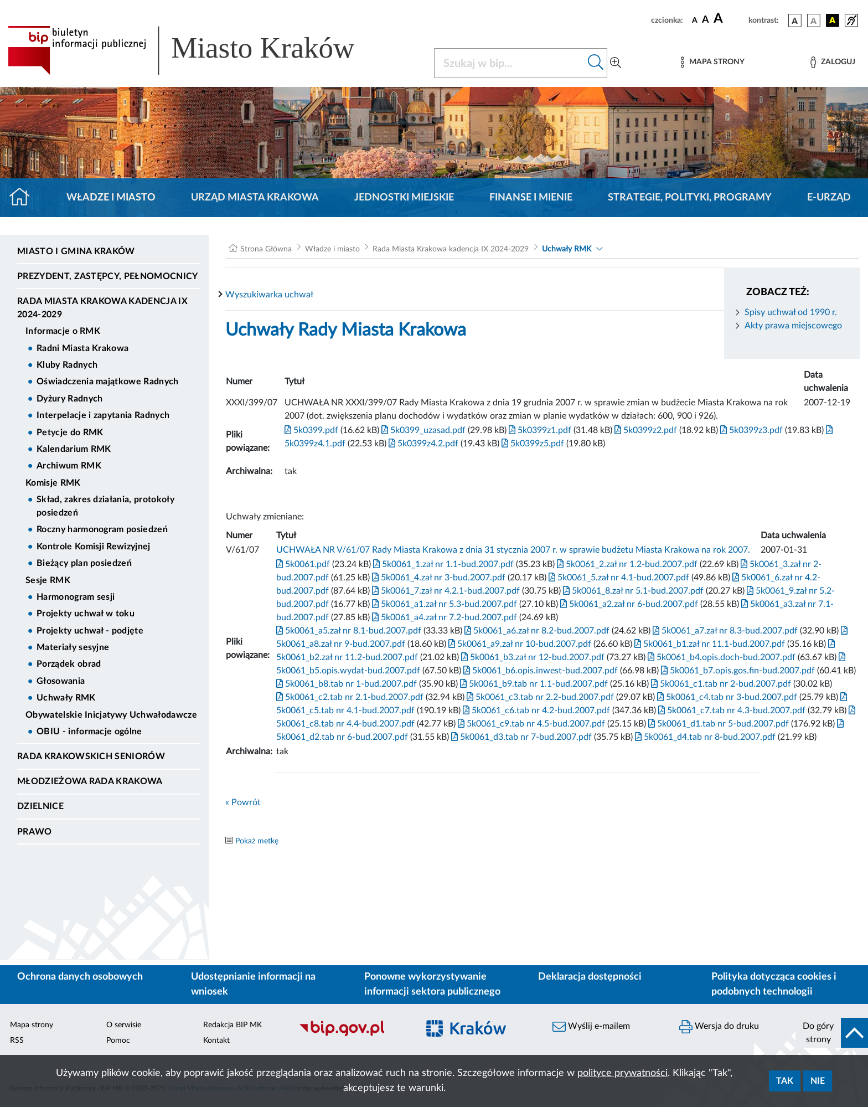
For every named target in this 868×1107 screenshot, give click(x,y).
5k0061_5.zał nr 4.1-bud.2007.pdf (617, 577)
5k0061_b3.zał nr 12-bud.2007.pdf (531, 657)
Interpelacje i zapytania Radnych (103, 415)
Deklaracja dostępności (590, 977)
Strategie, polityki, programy (690, 198)
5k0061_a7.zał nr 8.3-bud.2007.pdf (724, 630)
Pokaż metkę (256, 841)
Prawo (34, 831)
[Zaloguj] (832, 62)
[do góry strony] (831, 1033)
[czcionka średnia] (705, 20)
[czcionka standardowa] (695, 20)
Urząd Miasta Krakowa (255, 198)
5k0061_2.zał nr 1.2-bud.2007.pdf (626, 564)
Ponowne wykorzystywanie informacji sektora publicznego (432, 984)
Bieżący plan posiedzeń (84, 563)
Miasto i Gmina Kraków (76, 251)
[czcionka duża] (729, 19)
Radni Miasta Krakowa (82, 348)
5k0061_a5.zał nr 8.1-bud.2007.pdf (348, 630)
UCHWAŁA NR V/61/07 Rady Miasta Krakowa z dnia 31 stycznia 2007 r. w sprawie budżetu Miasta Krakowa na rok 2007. (513, 549)
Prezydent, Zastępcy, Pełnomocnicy (107, 276)
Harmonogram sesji (76, 597)
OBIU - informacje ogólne (89, 731)
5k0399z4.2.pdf (422, 443)
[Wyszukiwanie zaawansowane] (615, 63)
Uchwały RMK (66, 697)
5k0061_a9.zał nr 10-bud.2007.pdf (518, 644)
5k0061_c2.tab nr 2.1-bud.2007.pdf (349, 697)
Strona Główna (266, 249)
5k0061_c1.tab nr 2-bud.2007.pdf (720, 683)
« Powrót (243, 802)
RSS (17, 1040)
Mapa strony (31, 1025)
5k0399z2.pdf (644, 430)
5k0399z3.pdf (750, 430)
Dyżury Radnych (69, 398)
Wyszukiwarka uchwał (269, 294)
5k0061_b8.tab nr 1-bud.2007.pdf (346, 683)
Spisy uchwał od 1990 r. (791, 312)
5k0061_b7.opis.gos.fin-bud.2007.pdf (737, 670)
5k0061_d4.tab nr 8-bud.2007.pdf (704, 737)
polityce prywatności (622, 1073)
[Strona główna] (24, 198)
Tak (784, 1081)
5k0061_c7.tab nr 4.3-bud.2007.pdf (730, 710)
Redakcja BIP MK (232, 1025)
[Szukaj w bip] (596, 63)
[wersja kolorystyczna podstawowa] (795, 20)
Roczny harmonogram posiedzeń (102, 529)
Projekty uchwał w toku (86, 613)
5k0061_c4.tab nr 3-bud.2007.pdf (726, 697)
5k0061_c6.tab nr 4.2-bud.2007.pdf (535, 710)
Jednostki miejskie (404, 198)
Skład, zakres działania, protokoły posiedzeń (105, 506)
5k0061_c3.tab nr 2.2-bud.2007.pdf (539, 697)
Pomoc (118, 1040)
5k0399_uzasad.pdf (422, 430)
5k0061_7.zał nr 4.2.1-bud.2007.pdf (445, 590)
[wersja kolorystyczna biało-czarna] (813, 20)
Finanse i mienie (530, 198)
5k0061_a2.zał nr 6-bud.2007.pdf (628, 604)
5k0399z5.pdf (531, 443)
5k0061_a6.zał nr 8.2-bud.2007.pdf (535, 630)
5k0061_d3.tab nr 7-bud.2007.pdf (520, 737)
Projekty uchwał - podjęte (90, 630)
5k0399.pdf (311, 430)
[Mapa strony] (712, 62)
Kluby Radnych (67, 365)
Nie (817, 1081)
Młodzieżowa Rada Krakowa (90, 781)
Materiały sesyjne (73, 647)
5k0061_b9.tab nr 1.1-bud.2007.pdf (533, 683)
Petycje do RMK (70, 432)
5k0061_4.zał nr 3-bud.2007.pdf (437, 577)
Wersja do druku (719, 1026)
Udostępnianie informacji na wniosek (253, 984)
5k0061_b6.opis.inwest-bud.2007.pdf (539, 670)
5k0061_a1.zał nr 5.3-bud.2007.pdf (443, 604)
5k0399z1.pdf (539, 430)
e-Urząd (829, 198)
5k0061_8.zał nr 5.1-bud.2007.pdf (632, 590)
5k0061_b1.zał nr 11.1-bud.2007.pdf (708, 644)
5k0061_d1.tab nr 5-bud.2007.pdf (717, 723)
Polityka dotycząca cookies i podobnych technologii (773, 984)
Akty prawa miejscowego (793, 325)
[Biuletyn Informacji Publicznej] (353, 1034)
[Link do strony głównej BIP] (197, 50)
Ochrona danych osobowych (80, 977)
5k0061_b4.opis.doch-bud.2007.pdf (720, 657)
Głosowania (61, 681)
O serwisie (123, 1025)
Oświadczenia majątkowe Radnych (108, 381)
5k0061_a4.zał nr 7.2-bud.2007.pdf (443, 617)
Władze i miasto (111, 198)
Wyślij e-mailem (591, 1026)
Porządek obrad (69, 664)
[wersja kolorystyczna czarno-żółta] (832, 20)
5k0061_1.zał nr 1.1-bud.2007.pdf (442, 564)
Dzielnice (40, 806)
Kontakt (216, 1040)
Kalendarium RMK (74, 449)
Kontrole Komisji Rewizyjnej (94, 546)
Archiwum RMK (69, 465)
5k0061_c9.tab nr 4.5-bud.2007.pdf (530, 723)
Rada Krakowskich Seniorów (91, 756)
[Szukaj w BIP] (509, 63)
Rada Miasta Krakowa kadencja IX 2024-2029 (102, 308)
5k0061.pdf (303, 564)
